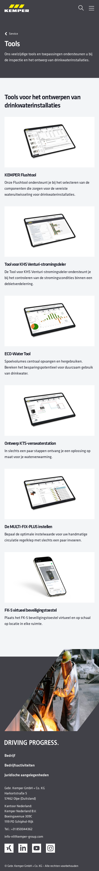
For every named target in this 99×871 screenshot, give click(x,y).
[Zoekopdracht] (81, 8)
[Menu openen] (91, 8)
